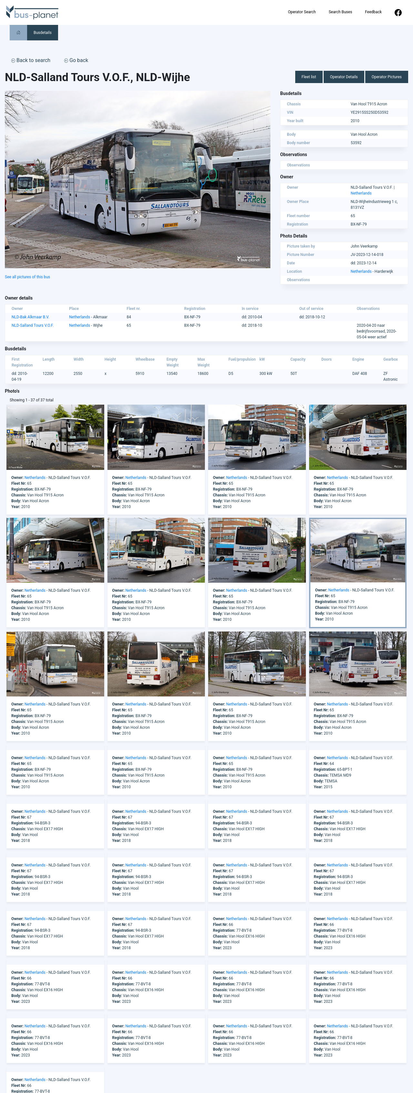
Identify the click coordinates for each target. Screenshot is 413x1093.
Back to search (30, 60)
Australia (150, 1077)
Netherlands (361, 193)
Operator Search (302, 12)
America (150, 1065)
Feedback (373, 12)
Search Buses (340, 12)
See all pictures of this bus (27, 277)
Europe (149, 1083)
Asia (146, 1071)
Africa (148, 1059)
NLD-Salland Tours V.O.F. (33, 325)
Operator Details (344, 77)
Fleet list (309, 77)
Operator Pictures (387, 77)
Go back (76, 60)
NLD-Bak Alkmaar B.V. (30, 317)
